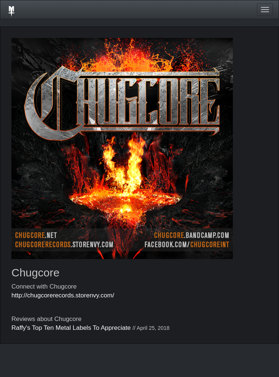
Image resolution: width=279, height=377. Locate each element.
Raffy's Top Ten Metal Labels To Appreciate (71, 327)
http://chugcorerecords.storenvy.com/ (62, 295)
